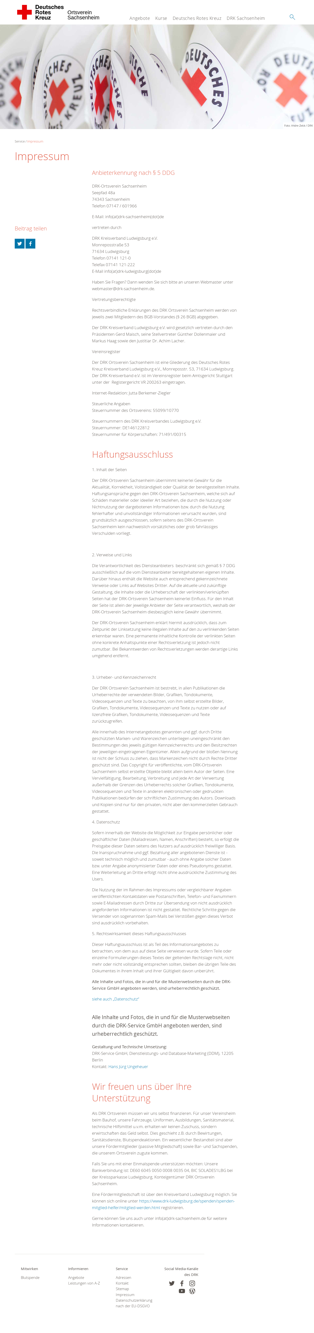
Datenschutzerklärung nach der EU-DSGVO (133, 1303)
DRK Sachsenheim (246, 18)
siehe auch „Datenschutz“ (115, 999)
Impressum (35, 141)
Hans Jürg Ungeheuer (128, 1066)
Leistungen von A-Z (84, 1283)
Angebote (140, 18)
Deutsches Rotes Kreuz (197, 18)
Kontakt (122, 1283)
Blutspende (30, 1277)
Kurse (161, 18)
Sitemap (122, 1288)
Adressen (123, 1277)
